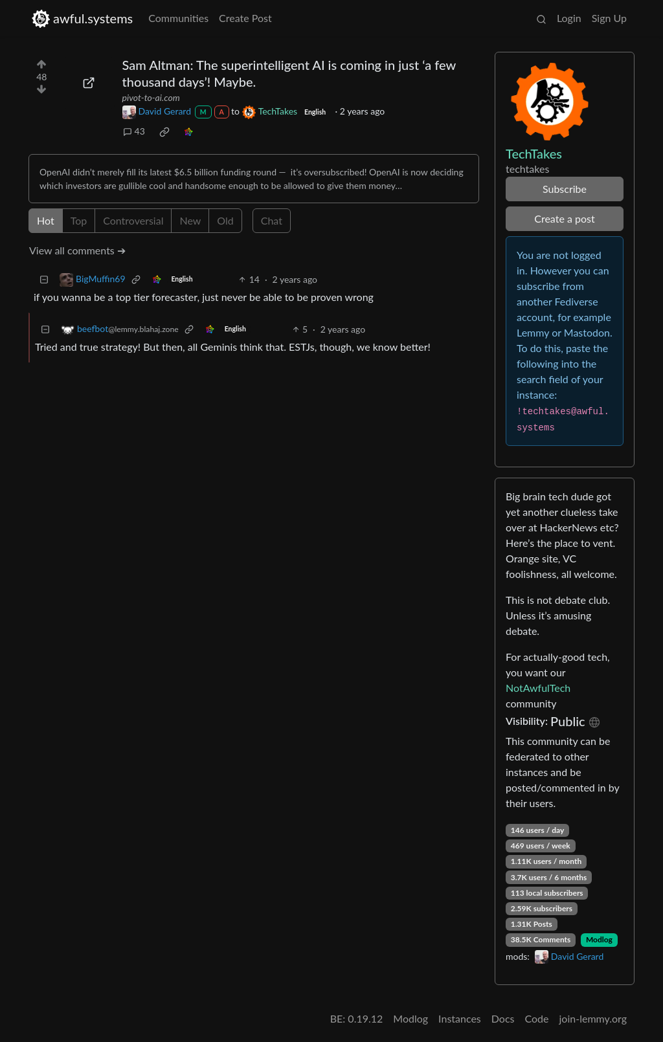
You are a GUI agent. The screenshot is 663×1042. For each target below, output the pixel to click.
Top (79, 220)
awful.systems (82, 18)
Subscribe (565, 189)
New (190, 220)
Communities (178, 18)
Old (225, 220)
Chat (271, 220)
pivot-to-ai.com (151, 97)
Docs (503, 1018)
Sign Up (609, 18)
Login (569, 18)
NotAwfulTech (538, 688)
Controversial (133, 220)
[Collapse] (44, 279)
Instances (459, 1018)
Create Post (245, 18)
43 (134, 131)
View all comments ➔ (77, 250)
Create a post (564, 218)
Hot (45, 220)
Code (537, 1018)
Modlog (599, 939)
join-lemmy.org (593, 1018)
